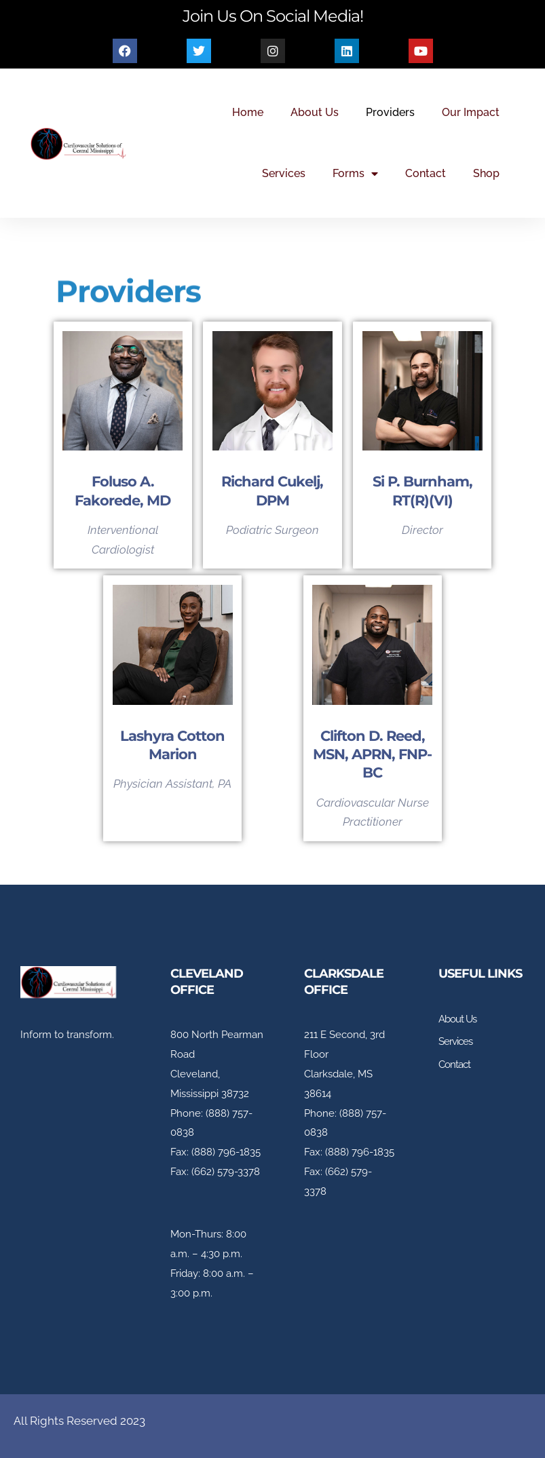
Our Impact (471, 112)
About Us (314, 112)
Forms (355, 173)
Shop (486, 173)
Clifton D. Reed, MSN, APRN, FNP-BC (372, 754)
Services (283, 173)
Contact (425, 173)
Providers (390, 112)
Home (247, 112)
